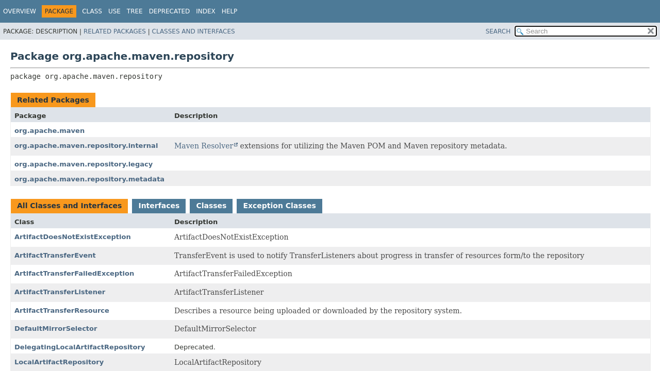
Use (114, 11)
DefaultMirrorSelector (55, 328)
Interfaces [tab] (158, 205)
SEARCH (498, 31)
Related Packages (115, 31)
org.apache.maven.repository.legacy (83, 164)
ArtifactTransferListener (59, 292)
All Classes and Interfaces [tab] (69, 205)
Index (206, 11)
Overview (19, 11)
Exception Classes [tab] (279, 205)
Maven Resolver (203, 146)
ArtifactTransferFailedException (74, 273)
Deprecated (169, 11)
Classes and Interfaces (193, 31)
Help (230, 11)
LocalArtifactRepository (59, 362)
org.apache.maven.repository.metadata (89, 179)
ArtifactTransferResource (61, 310)
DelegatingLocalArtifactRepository (79, 347)
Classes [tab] (211, 205)
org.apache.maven (49, 130)
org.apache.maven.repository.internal (86, 145)
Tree (135, 11)
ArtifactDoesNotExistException (72, 237)
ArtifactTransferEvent (55, 255)
